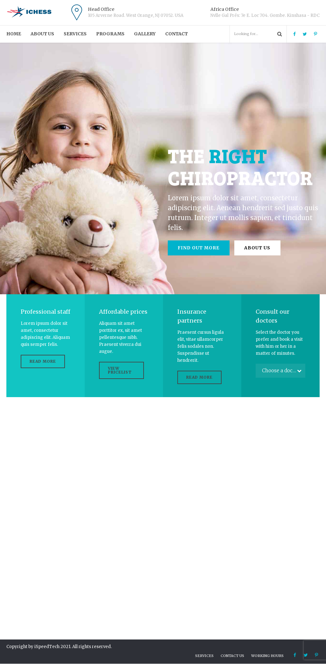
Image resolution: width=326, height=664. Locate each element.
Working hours (267, 656)
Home (13, 34)
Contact (176, 34)
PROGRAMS (110, 34)
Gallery (145, 34)
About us (42, 34)
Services (75, 34)
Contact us (232, 656)
